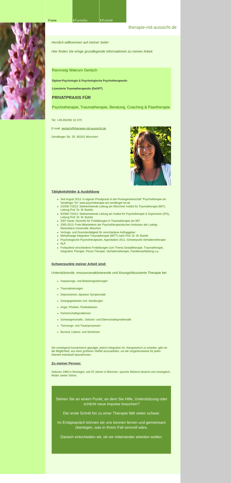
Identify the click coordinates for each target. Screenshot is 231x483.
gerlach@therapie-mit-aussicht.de (84, 128)
